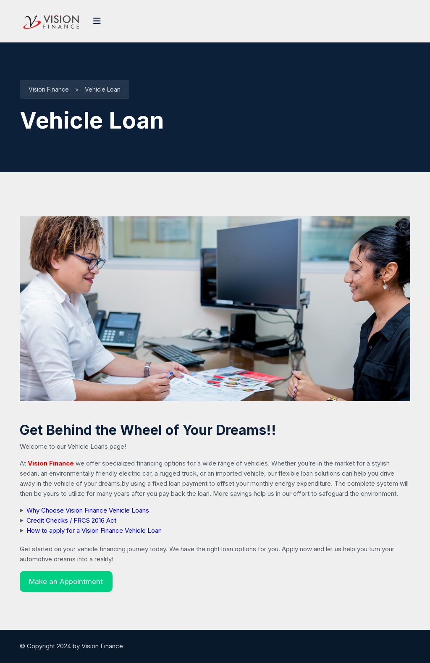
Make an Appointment (66, 581)
